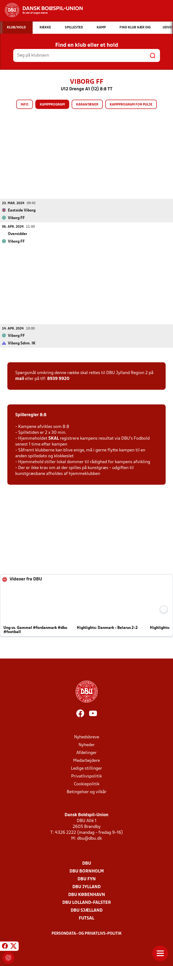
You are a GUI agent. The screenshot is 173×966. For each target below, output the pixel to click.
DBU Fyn (87, 879)
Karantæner (87, 104)
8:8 (42, 415)
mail (19, 379)
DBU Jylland (86, 887)
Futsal (86, 918)
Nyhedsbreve (86, 737)
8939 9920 (58, 379)
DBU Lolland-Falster (86, 902)
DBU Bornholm (86, 871)
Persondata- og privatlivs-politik (87, 933)
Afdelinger (86, 753)
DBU (86, 863)
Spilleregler (27, 415)
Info (24, 104)
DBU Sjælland (87, 910)
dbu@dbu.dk (89, 838)
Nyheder (87, 745)
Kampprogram (52, 104)
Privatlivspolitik (86, 776)
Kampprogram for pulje (131, 104)
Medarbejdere (86, 760)
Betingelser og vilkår (86, 792)
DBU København (86, 895)
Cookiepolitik (86, 784)
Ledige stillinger (86, 768)
